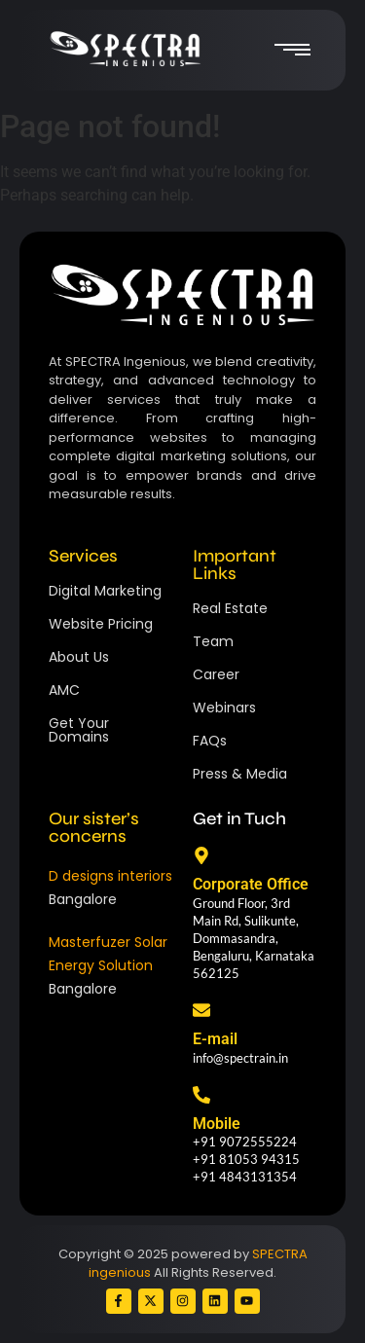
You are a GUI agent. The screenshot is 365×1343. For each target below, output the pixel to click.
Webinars (224, 707)
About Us (79, 657)
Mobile (216, 1123)
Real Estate (230, 608)
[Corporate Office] (201, 857)
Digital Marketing (105, 590)
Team (213, 641)
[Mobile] (201, 1096)
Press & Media (240, 773)
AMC (64, 690)
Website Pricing (101, 624)
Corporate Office (251, 884)
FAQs (210, 740)
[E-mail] (201, 1011)
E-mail (215, 1039)
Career (216, 674)
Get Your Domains (79, 729)
